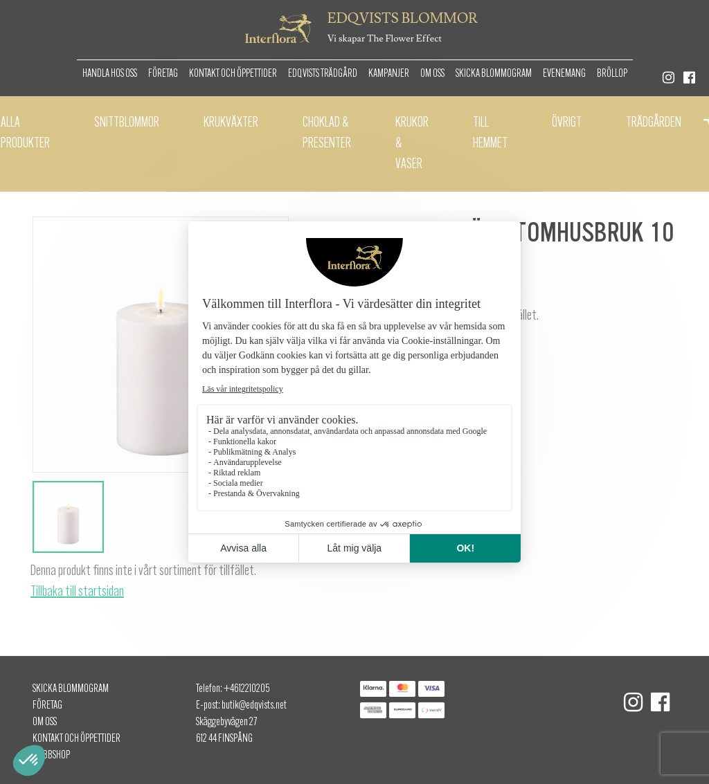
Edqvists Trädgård (322, 74)
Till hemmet (490, 133)
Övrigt (567, 123)
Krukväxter (231, 123)
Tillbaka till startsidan (77, 592)
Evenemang (564, 74)
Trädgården (653, 123)
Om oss (432, 74)
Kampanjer (388, 74)
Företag (163, 74)
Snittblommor (126, 123)
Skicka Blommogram (494, 74)
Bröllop (612, 74)
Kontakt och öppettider (233, 74)
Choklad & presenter (327, 133)
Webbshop (51, 755)
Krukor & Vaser (412, 144)
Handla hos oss (109, 74)
